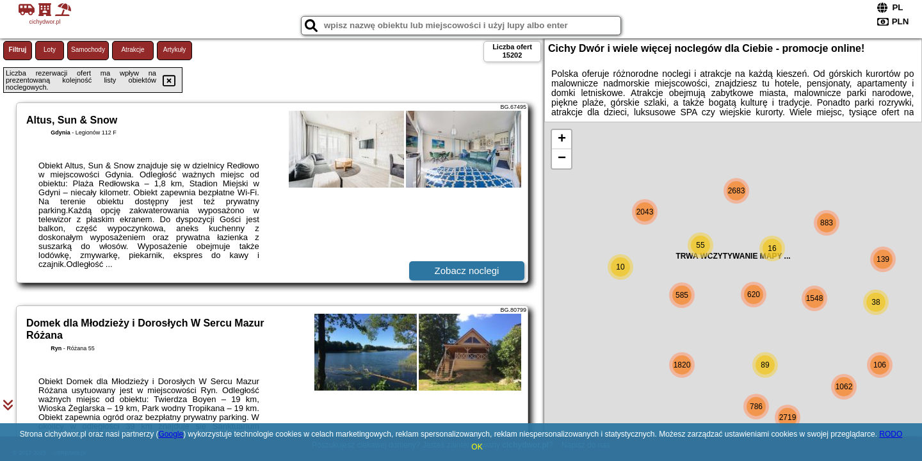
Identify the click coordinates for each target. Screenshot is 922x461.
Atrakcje (132, 49)
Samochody (88, 49)
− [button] (562, 158)
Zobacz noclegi (467, 270)
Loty (50, 49)
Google (170, 434)
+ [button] (562, 139)
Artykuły (174, 49)
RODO (890, 434)
